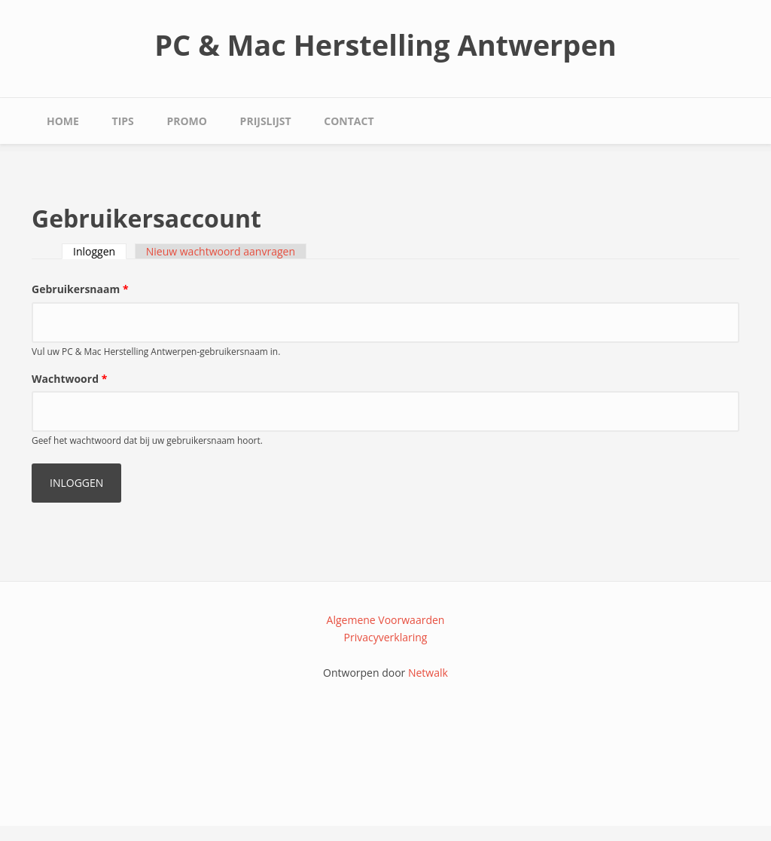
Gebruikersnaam (80, 289)
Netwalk (428, 672)
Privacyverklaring (386, 637)
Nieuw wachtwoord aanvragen (220, 251)
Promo (186, 121)
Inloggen (99, 251)
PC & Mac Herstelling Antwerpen (385, 44)
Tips (123, 121)
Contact (348, 121)
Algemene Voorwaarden (386, 620)
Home (63, 121)
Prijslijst (265, 121)
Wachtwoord (69, 379)
